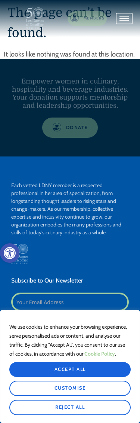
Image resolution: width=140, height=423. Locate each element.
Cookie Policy (99, 353)
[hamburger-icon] (124, 18)
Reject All (70, 407)
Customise (70, 388)
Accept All (70, 369)
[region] (70, 366)
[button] (9, 253)
